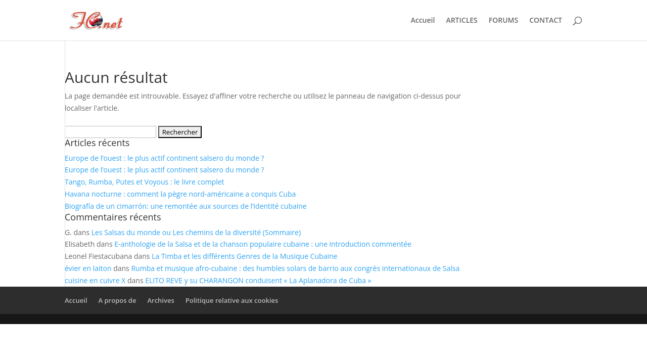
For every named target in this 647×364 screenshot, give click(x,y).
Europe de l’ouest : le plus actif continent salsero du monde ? (164, 158)
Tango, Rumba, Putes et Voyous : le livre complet (144, 182)
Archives (160, 300)
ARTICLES (461, 21)
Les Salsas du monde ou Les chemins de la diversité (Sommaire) (196, 232)
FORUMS (503, 21)
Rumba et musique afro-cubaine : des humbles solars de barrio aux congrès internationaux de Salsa (295, 268)
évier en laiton (88, 268)
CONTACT (545, 21)
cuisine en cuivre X (95, 280)
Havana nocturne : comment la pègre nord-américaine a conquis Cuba (180, 194)
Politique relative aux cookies (232, 300)
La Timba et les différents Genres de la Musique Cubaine (244, 256)
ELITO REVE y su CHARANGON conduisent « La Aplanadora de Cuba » (258, 280)
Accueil (422, 21)
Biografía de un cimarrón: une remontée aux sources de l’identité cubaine (186, 206)
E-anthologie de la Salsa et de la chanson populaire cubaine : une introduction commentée (262, 244)
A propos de (117, 300)
